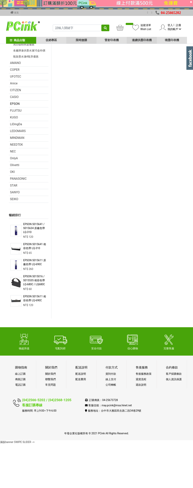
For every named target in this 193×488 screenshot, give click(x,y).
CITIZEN (15, 134)
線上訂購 (20, 417)
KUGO (14, 161)
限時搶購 (81, 40)
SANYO (15, 236)
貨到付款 (111, 417)
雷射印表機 (112, 40)
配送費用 (80, 423)
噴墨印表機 (172, 40)
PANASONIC (18, 222)
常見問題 (50, 428)
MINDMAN (17, 181)
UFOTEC (15, 120)
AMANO (15, 107)
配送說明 (80, 417)
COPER (14, 113)
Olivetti (14, 209)
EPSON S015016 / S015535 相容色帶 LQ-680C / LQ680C (34, 324)
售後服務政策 (144, 417)
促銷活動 (16, 70)
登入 (170, 25)
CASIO (14, 141)
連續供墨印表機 (142, 40)
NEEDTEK (16, 188)
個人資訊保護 (174, 423)
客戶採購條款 (174, 417)
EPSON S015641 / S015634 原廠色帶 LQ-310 (34, 272)
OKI (12, 216)
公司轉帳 (111, 428)
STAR (13, 229)
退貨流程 (141, 423)
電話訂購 (20, 428)
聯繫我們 (50, 423)
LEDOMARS (18, 175)
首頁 (14, 12)
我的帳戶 (174, 29)
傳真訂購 (20, 423)
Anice (14, 127)
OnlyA (14, 202)
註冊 (178, 25)
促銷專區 (51, 40)
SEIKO (14, 243)
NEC (13, 195)
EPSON (15, 147)
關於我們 (50, 417)
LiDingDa (16, 168)
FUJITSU (15, 154)
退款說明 (141, 428)
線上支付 (111, 423)
